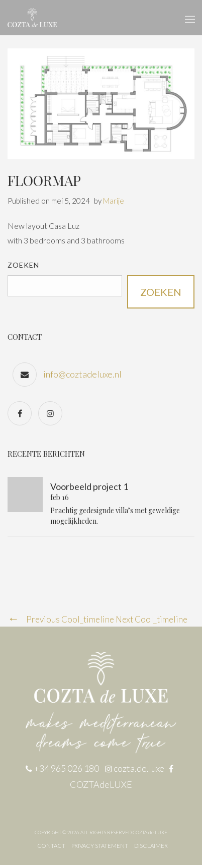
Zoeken (23, 265)
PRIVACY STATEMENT (99, 845)
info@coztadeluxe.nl (82, 374)
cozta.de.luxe (140, 768)
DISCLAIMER (151, 845)
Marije (113, 200)
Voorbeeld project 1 (89, 486)
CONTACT (51, 845)
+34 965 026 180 (66, 768)
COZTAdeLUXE (101, 784)
